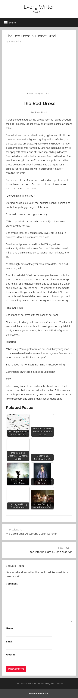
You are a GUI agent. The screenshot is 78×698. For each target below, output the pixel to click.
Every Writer (39, 6)
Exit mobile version (39, 693)
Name (10, 628)
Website (11, 654)
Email (10, 641)
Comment (12, 583)
